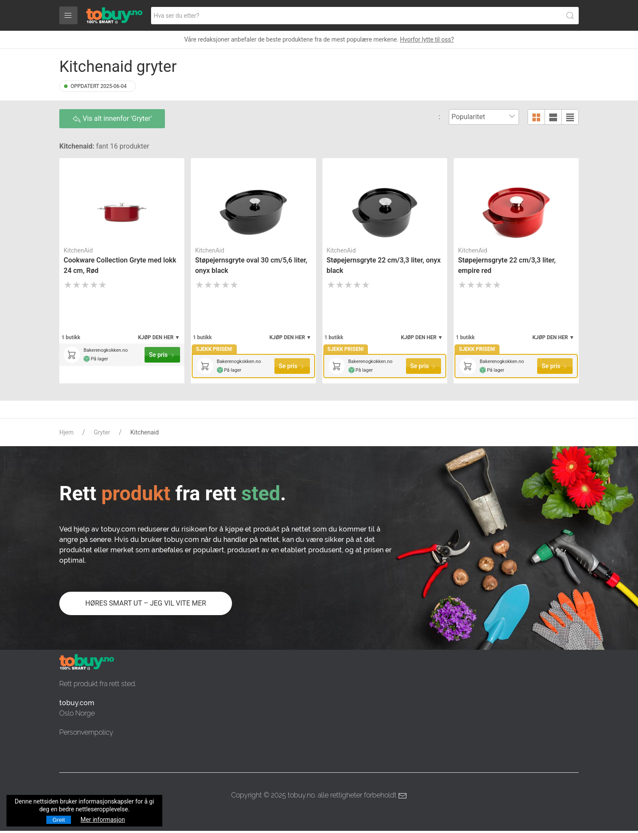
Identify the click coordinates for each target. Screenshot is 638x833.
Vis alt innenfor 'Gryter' (112, 118)
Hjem (66, 432)
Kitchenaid (144, 432)
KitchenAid (78, 250)
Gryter (102, 432)
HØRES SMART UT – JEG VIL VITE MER (145, 603)
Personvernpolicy (86, 732)
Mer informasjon (103, 819)
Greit (58, 820)
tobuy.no (301, 795)
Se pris (162, 355)
